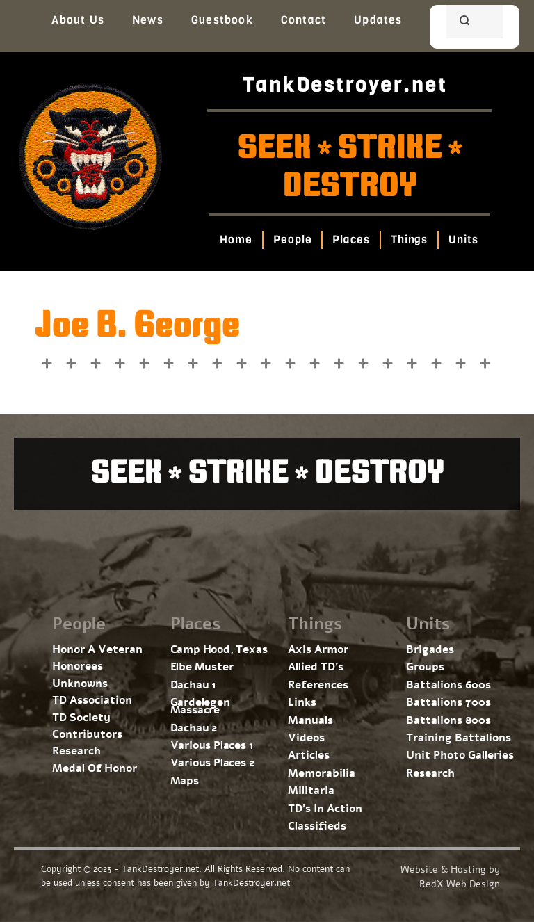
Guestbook (222, 20)
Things (409, 239)
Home (236, 239)
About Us (77, 20)
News (147, 20)
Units (464, 239)
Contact (303, 20)
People (292, 239)
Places (351, 239)
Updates (378, 20)
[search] (458, 23)
